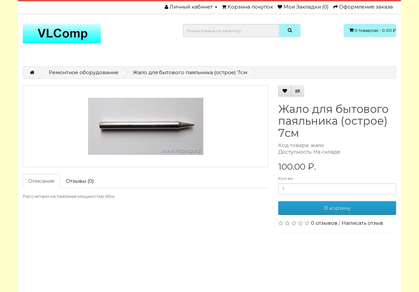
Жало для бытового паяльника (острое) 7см (190, 72)
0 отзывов (324, 223)
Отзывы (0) (80, 181)
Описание (41, 181)
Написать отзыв (362, 223)
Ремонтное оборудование (83, 72)
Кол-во (285, 178)
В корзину (337, 208)
